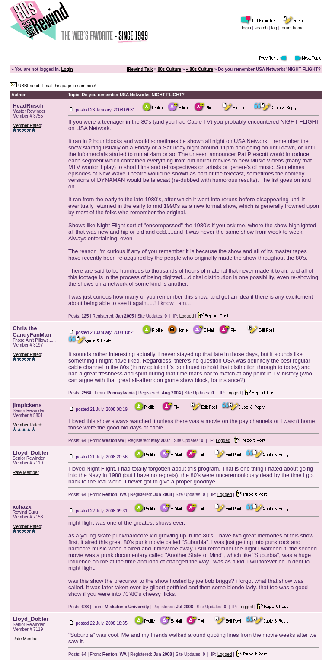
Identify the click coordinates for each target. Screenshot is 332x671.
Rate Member (26, 472)
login (246, 27)
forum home (292, 27)
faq (274, 27)
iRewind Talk (140, 69)
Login (67, 69)
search (261, 27)
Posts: (78, 316)
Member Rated (27, 125)
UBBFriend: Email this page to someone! (57, 85)
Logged (186, 316)
